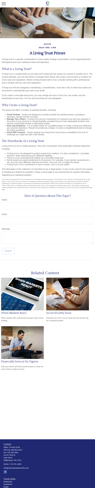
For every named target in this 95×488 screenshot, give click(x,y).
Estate (6, 487)
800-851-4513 (16, 450)
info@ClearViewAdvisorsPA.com (16, 468)
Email (4, 214)
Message (6, 229)
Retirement (8, 482)
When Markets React (13, 313)
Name (4, 200)
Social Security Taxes (58, 313)
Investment (8, 484)
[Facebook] (5, 472)
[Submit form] (8, 251)
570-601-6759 (14, 447)
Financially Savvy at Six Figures (19, 361)
